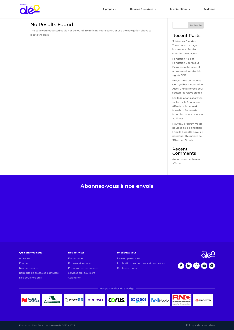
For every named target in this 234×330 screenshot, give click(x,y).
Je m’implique (178, 9)
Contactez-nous (127, 268)
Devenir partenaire (128, 258)
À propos (108, 9)
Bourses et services (80, 263)
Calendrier (74, 277)
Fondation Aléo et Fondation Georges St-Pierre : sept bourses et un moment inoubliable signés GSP (186, 67)
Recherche (196, 25)
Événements (75, 258)
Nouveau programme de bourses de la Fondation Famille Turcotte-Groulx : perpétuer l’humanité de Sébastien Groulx (187, 132)
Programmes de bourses (83, 268)
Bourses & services (141, 9)
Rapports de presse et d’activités (39, 272)
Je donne (209, 9)
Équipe (23, 263)
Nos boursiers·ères (30, 277)
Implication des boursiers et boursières (141, 263)
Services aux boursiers (81, 272)
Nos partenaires (28, 268)
